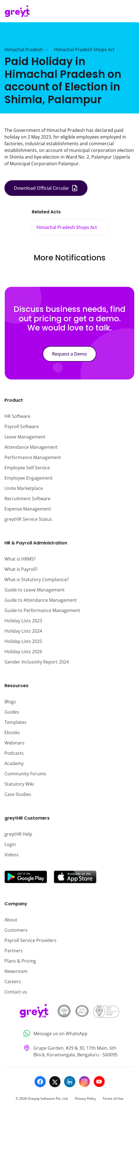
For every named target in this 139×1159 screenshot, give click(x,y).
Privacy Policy (85, 1098)
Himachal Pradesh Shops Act (84, 49)
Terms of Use (113, 1098)
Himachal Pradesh (23, 49)
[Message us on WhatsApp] (69, 1033)
